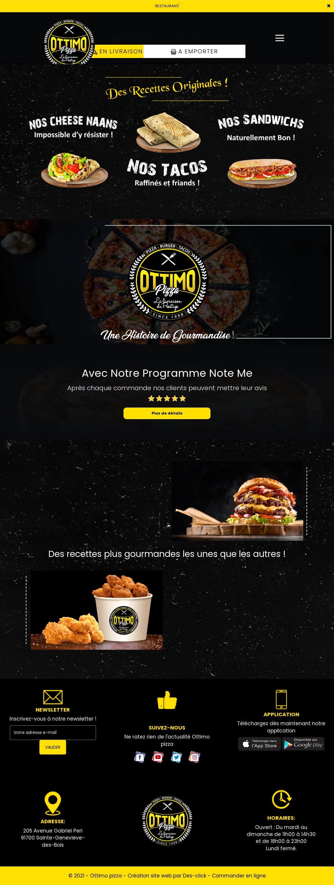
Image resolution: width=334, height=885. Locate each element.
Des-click (194, 875)
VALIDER (52, 747)
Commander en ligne (239, 875)
